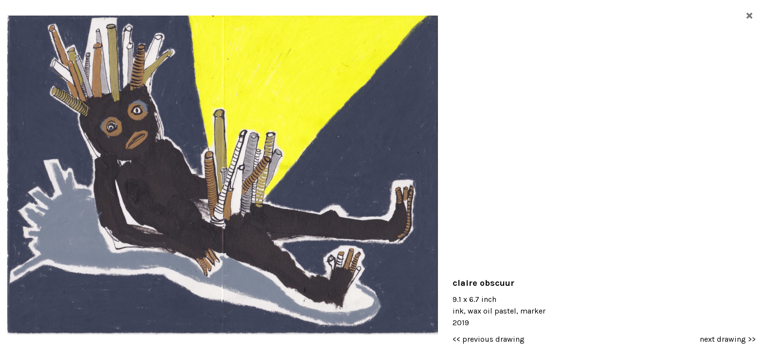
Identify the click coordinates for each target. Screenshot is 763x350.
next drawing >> (728, 339)
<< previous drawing (489, 339)
